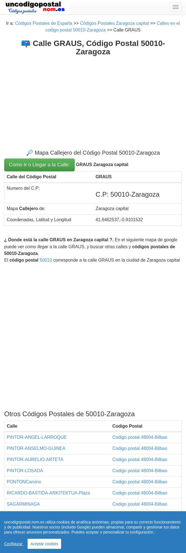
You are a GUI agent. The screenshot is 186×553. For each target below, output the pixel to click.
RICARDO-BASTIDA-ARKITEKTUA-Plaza (48, 493)
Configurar (13, 544)
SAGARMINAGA (23, 504)
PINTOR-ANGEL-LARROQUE (37, 437)
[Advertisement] (93, 98)
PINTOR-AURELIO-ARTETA (35, 459)
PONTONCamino (24, 481)
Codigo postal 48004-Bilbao (139, 437)
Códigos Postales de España (43, 23)
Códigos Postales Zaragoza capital (114, 23)
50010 (46, 260)
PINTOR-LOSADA (25, 470)
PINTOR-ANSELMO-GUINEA (36, 448)
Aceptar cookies (44, 544)
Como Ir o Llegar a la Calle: (39, 164)
